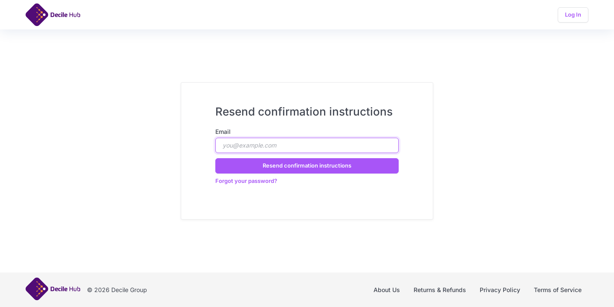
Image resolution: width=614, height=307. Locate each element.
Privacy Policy (500, 289)
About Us (387, 289)
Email (223, 131)
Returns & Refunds (440, 289)
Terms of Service (558, 289)
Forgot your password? (246, 180)
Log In (573, 14)
